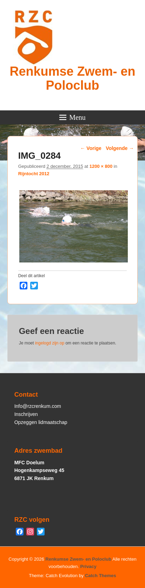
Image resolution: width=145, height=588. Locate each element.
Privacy (88, 566)
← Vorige (90, 148)
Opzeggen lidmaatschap (40, 422)
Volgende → (120, 148)
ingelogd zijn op (49, 343)
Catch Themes (100, 575)
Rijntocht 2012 (34, 173)
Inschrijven (26, 414)
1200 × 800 (101, 166)
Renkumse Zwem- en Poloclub (72, 78)
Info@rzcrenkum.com (37, 406)
